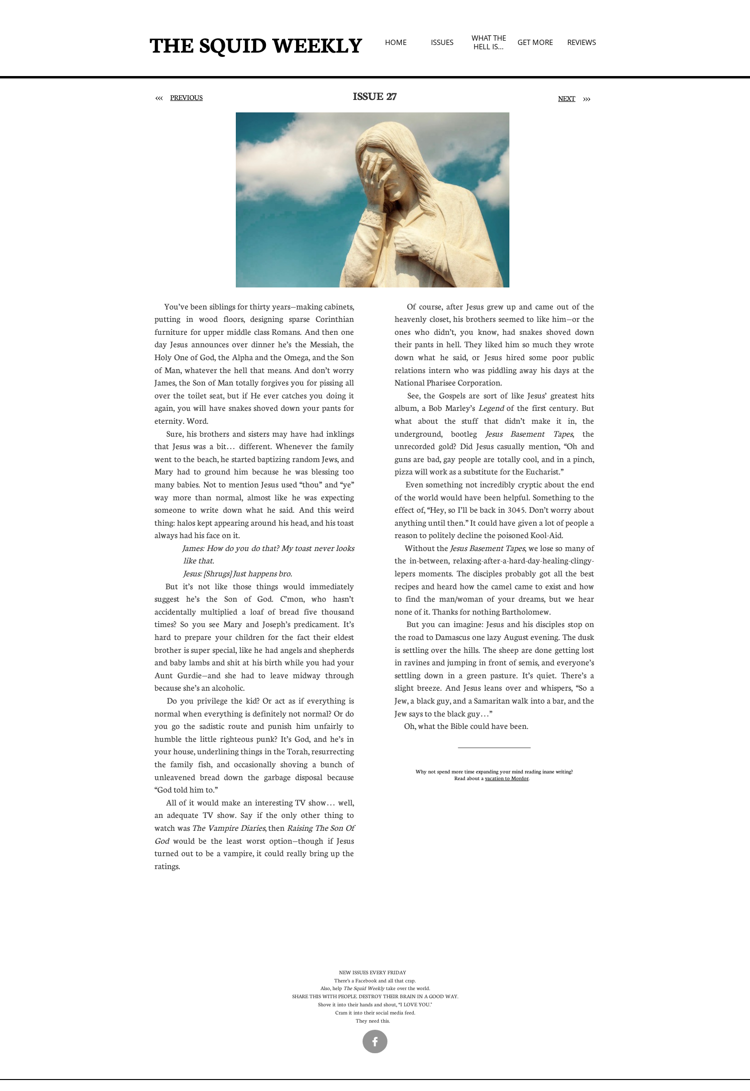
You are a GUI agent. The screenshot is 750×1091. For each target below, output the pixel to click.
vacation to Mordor (507, 778)
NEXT (566, 98)
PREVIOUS (186, 97)
